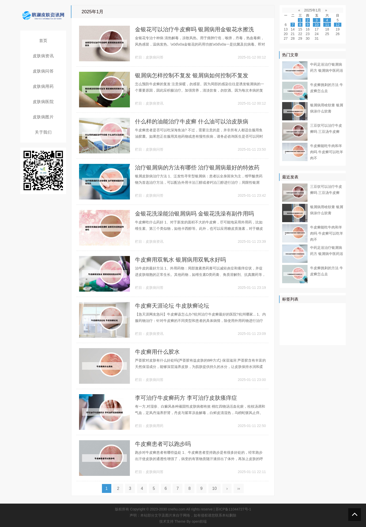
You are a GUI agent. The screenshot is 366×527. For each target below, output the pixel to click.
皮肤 (337, 309)
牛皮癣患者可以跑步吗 (163, 444)
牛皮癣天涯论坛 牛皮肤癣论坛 (172, 306)
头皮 (334, 331)
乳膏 (297, 338)
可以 (334, 316)
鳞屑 (287, 323)
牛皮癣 (314, 309)
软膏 (297, 323)
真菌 (323, 316)
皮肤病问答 (43, 71)
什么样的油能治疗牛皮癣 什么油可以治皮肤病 (191, 121)
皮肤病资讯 (43, 56)
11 (327, 25)
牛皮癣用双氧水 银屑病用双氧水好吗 (180, 260)
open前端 (199, 521)
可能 (334, 323)
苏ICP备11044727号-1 (233, 509)
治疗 (301, 309)
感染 (312, 331)
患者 (287, 316)
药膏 (308, 338)
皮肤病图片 (43, 117)
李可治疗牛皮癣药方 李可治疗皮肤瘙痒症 (186, 398)
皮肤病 (299, 316)
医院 (326, 309)
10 (214, 488)
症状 (301, 331)
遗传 (319, 338)
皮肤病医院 (43, 101)
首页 (43, 40)
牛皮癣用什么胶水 (157, 352)
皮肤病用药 (43, 86)
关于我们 (43, 132)
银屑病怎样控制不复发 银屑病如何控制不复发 (191, 75)
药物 (312, 316)
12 (338, 25)
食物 (323, 331)
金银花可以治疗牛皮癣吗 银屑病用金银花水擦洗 (194, 29)
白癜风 (288, 331)
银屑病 (288, 309)
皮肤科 (310, 323)
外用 (330, 338)
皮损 (323, 323)
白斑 (287, 338)
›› (238, 488)
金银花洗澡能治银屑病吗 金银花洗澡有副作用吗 (194, 213)
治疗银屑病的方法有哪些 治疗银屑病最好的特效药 (197, 167)
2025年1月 (312, 10)
